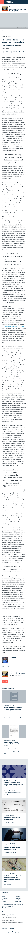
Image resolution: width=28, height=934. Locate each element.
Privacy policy (18, 901)
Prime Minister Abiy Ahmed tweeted (14, 326)
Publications (11, 31)
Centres (4, 901)
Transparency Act (19, 904)
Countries (17, 896)
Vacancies (17, 900)
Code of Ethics (18, 903)
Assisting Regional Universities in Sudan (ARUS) (17, 10)
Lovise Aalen (13, 45)
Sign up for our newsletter (8, 928)
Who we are (5, 895)
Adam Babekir (6, 45)
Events (3, 900)
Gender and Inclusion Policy (8, 904)
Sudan (5, 681)
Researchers (5, 898)
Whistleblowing (5, 903)
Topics (3, 896)
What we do (18, 895)
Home (3, 31)
